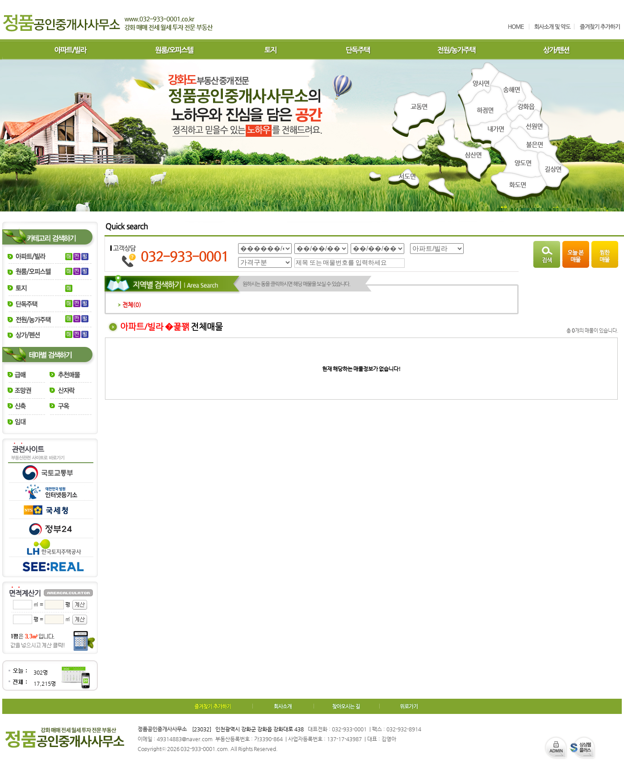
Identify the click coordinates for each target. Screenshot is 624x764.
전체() (129, 304)
